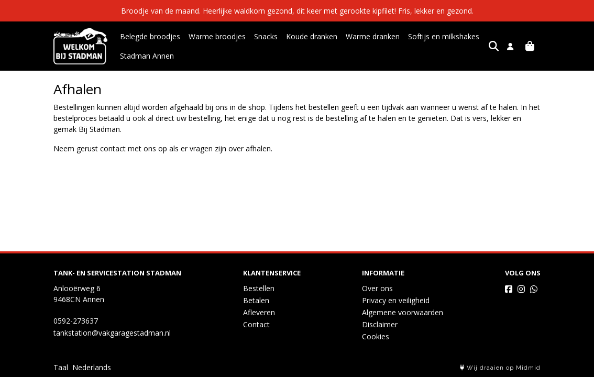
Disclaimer (380, 324)
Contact (256, 324)
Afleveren (259, 312)
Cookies (375, 336)
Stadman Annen (147, 56)
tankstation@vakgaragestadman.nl (112, 333)
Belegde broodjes (150, 36)
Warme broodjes (217, 36)
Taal (60, 367)
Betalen (256, 300)
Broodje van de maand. (162, 11)
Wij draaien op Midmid (500, 367)
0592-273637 (75, 321)
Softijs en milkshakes (443, 36)
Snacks (266, 36)
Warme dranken (373, 36)
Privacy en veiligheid (396, 300)
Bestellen (258, 288)
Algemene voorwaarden (402, 312)
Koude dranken (311, 36)
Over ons (377, 288)
